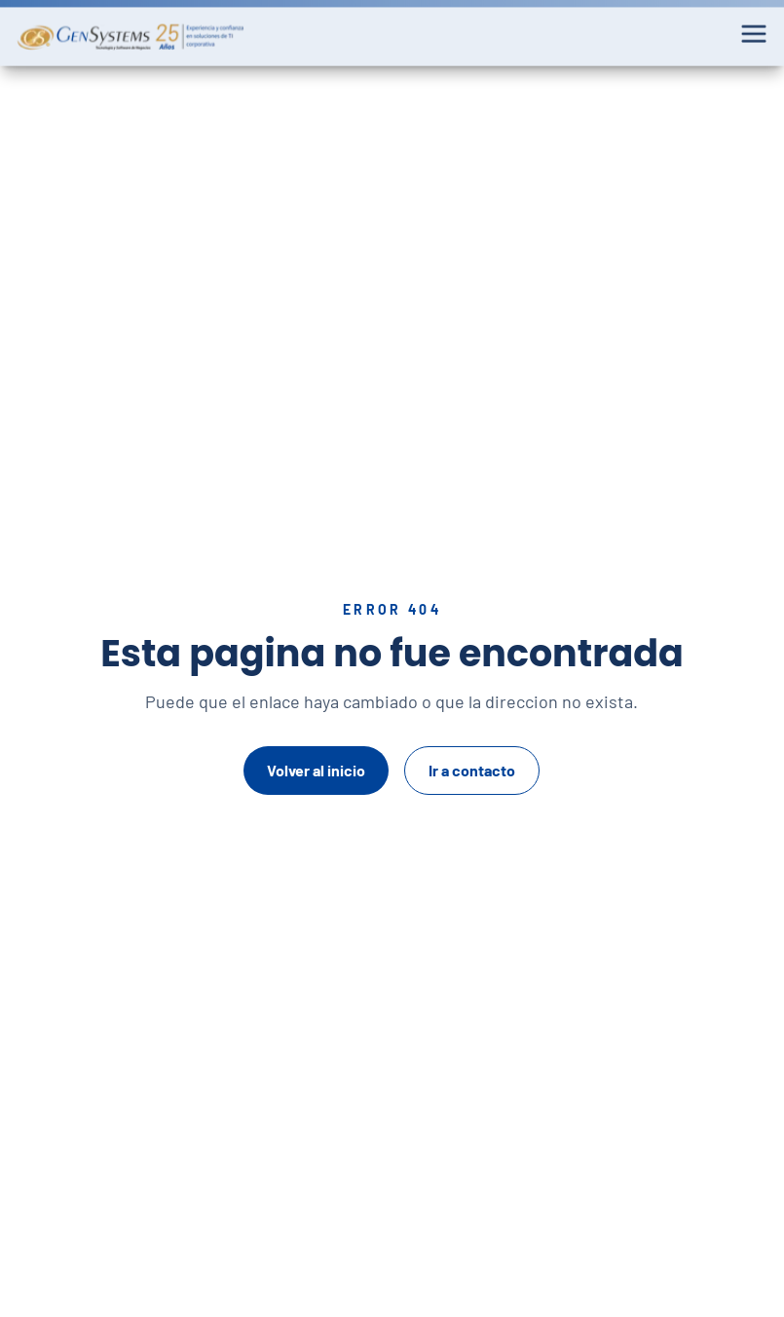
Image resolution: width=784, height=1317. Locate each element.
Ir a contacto (472, 770)
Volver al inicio (316, 770)
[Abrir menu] (753, 30)
